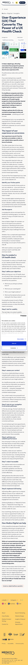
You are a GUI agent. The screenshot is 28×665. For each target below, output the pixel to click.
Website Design (19, 616)
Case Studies (5, 616)
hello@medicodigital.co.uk (9, 661)
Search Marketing (20, 613)
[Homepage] (7, 3)
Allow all (14, 343)
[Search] (13, 2)
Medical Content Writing (6, 620)
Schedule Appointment (18, 623)
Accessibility (11, 643)
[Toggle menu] (22, 2)
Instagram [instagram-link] (14, 600)
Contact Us (5, 624)
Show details (20, 339)
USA (19, 604)
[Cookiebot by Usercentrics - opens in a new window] (20, 316)
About (3, 613)
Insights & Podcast (20, 619)
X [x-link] (21, 600)
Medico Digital (10, 221)
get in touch (5, 578)
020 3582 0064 (5, 663)
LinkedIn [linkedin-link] (5, 600)
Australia (11, 604)
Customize (14, 348)
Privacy (4, 643)
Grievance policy (20, 643)
